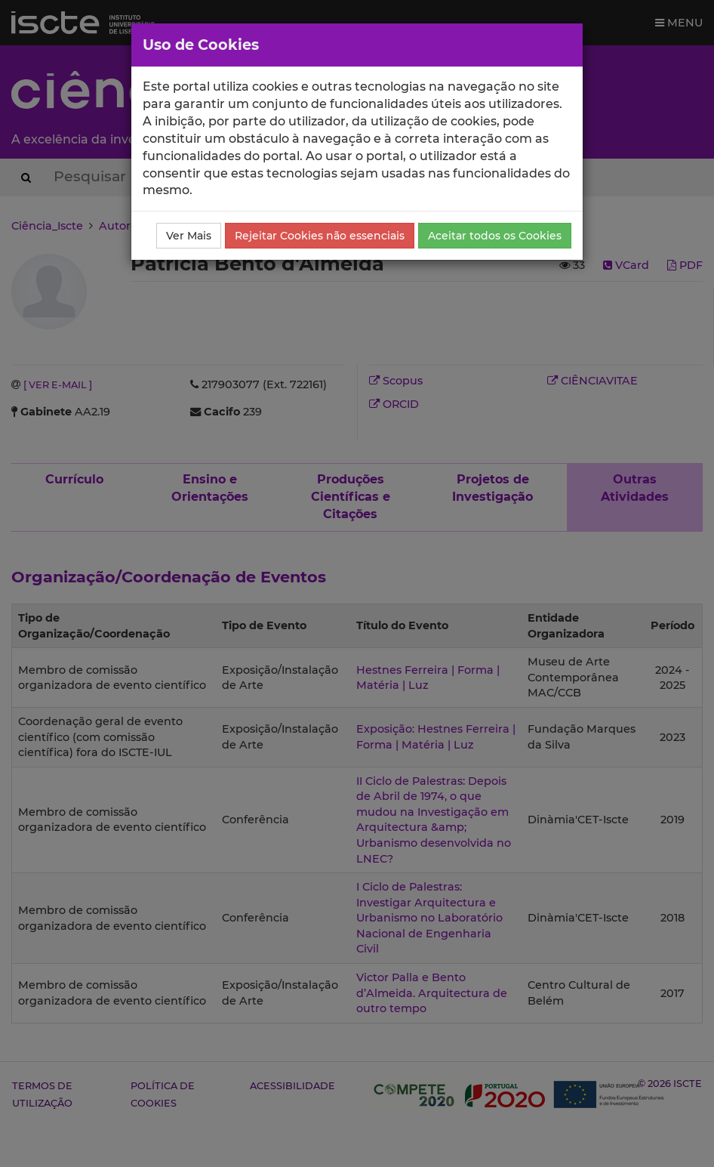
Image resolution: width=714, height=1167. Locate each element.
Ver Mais (188, 235)
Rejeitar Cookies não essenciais (320, 235)
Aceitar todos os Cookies (495, 235)
